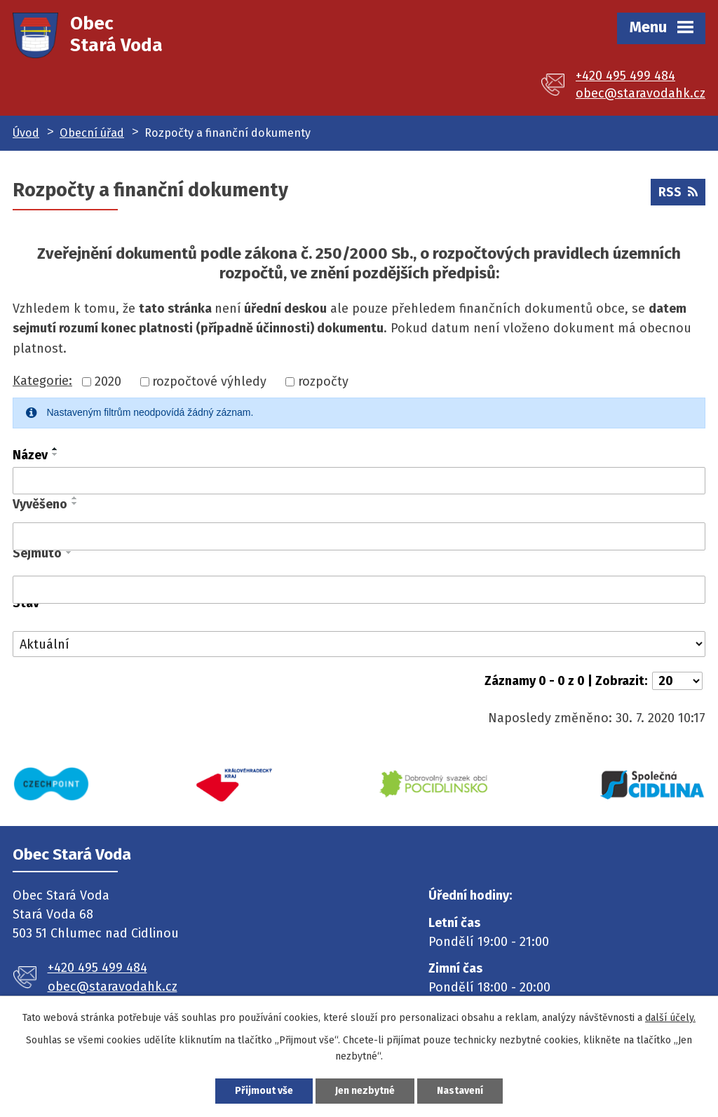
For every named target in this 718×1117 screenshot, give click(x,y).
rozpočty (323, 381)
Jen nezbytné (365, 1091)
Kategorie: (42, 380)
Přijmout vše (264, 1091)
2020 (108, 381)
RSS (678, 192)
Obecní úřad (92, 133)
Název (30, 455)
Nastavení (460, 1091)
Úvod (26, 133)
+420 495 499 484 (625, 75)
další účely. (670, 1018)
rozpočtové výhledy (209, 381)
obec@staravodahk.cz (640, 93)
